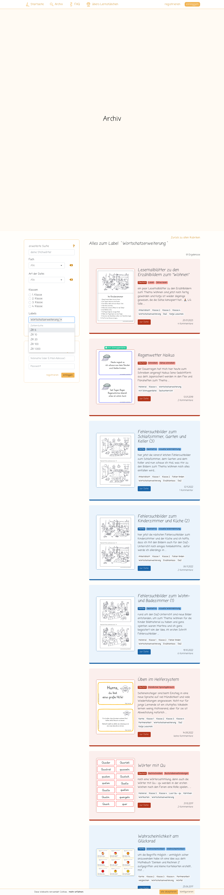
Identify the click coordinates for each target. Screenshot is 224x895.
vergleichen (144, 880)
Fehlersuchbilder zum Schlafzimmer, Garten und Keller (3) (162, 436)
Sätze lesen (161, 282)
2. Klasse (37, 299)
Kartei (141, 719)
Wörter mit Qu (151, 766)
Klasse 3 (166, 310)
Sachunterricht (166, 390)
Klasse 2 (156, 310)
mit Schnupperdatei (148, 390)
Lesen (151, 282)
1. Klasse (37, 295)
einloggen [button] (192, 4)
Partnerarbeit (145, 722)
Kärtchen (187, 793)
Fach (31, 259)
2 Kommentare (185, 400)
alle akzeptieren (169, 891)
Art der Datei (36, 274)
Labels (32, 314)
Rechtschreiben (155, 773)
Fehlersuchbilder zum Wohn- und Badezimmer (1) (164, 598)
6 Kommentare (185, 653)
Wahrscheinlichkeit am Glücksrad (158, 839)
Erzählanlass (169, 480)
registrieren (172, 4)
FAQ (74, 4)
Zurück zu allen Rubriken (185, 238)
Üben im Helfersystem (158, 680)
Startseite (35, 4)
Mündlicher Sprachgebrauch (161, 687)
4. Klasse (37, 306)
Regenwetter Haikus (156, 355)
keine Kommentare (183, 736)
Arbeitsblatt (144, 310)
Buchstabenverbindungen (176, 773)
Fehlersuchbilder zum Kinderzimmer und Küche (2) (163, 519)
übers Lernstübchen (102, 4)
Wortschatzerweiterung (150, 314)
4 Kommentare (185, 323)
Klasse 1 (156, 477)
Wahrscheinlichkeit (156, 849)
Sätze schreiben (167, 363)
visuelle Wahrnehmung (169, 449)
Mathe (142, 449)
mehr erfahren (76, 891)
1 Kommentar (186, 490)
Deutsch (142, 282)
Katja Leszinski (176, 314)
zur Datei (144, 321)
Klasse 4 (176, 310)
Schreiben (152, 363)
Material (143, 387)
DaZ (165, 314)
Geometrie (152, 449)
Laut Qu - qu (175, 793)
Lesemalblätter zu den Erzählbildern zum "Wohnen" (163, 272)
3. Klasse (37, 302)
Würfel (179, 880)
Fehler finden (178, 477)
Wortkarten (144, 797)
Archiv (56, 4)
